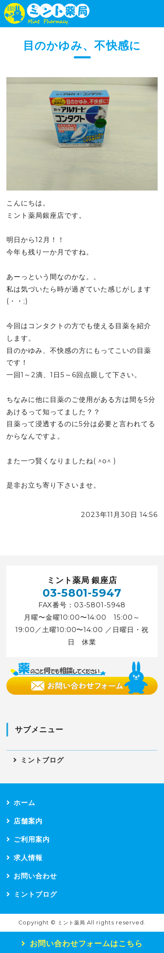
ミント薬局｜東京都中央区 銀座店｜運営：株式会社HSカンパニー (46, 13)
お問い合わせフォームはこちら (86, 943)
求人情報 (28, 858)
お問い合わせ (35, 876)
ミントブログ (42, 760)
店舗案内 (28, 821)
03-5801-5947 (82, 592)
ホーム (24, 803)
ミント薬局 (71, 923)
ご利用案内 (32, 839)
